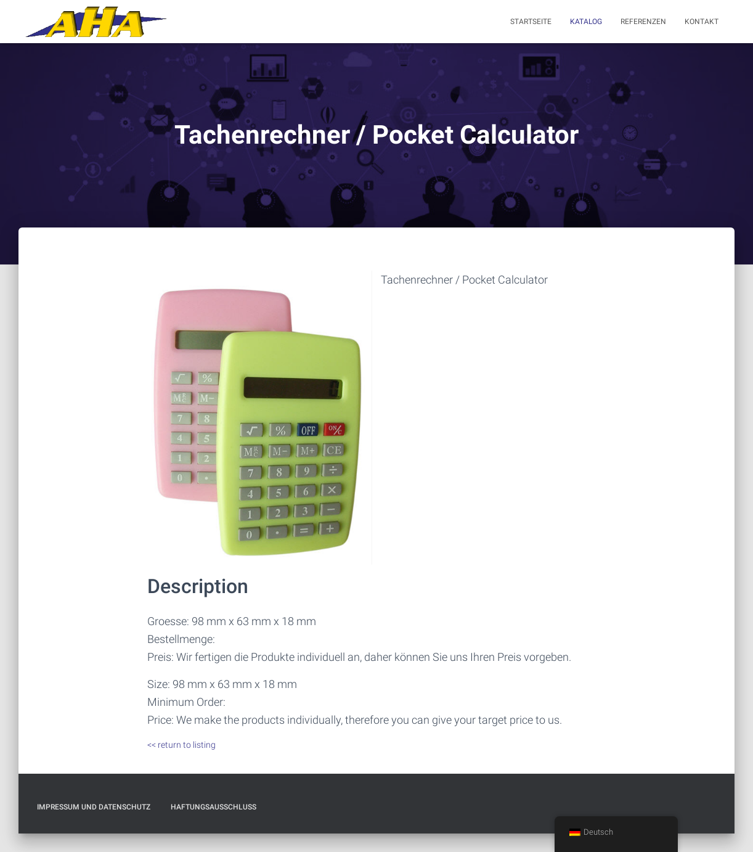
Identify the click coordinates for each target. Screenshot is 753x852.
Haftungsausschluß (213, 807)
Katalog (586, 21)
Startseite (531, 21)
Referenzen (643, 21)
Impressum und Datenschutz (93, 807)
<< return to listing (181, 745)
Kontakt (701, 21)
